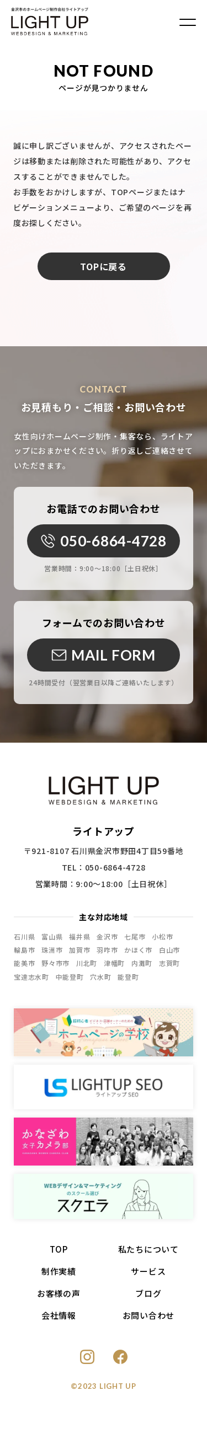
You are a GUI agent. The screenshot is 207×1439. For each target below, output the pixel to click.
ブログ (148, 1298)
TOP (59, 1254)
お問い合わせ (149, 1320)
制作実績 (58, 1276)
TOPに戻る (103, 266)
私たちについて (148, 1254)
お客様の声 (59, 1298)
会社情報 (58, 1320)
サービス (148, 1276)
